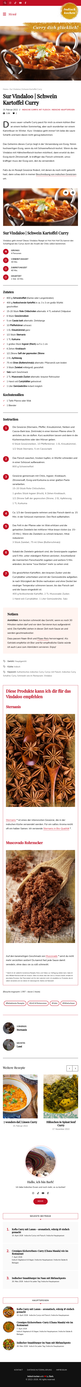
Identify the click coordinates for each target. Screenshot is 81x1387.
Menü (12, 14)
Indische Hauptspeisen (63, 110)
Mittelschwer (69, 1003)
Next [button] (75, 1068)
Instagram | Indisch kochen (10, 3)
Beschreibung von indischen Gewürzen (56, 174)
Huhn (55, 1003)
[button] (73, 193)
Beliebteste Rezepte (15, 1003)
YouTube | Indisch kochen (20, 3)
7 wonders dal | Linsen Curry (20, 1122)
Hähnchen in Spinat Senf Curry (60, 1123)
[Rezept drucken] (66, 193)
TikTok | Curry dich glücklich (15, 3)
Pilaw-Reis (43, 638)
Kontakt (18, 1370)
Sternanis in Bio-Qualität (56, 828)
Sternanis (11, 820)
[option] (20, 1101)
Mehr (40, 1201)
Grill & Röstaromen (39, 1003)
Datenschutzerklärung (39, 1370)
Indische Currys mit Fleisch (36, 110)
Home (5, 89)
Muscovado (52, 956)
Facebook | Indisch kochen (25, 3)
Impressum (61, 1370)
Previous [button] (69, 1068)
